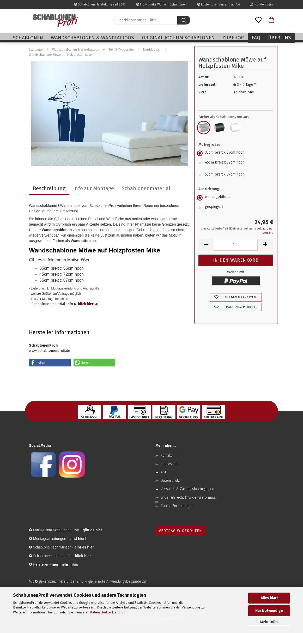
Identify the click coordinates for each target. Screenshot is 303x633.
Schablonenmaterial (146, 188)
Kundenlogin (261, 4)
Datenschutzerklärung (107, 612)
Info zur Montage (93, 188)
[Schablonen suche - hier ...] (183, 20)
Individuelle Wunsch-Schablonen (161, 4)
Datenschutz (170, 480)
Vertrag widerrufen (180, 531)
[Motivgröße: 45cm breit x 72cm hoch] (235, 163)
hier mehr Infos (65, 564)
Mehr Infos (269, 622)
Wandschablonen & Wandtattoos (92, 38)
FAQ (256, 38)
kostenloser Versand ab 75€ (218, 4)
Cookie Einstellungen (177, 506)
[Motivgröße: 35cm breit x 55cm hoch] (235, 153)
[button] (271, 20)
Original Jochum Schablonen (178, 38)
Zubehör (233, 38)
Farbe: (228, 117)
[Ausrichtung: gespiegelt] (235, 207)
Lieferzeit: (207, 84)
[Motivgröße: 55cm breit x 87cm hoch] (235, 175)
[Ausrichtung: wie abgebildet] (235, 197)
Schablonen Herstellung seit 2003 (100, 4)
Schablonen (28, 38)
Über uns (279, 38)
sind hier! (77, 538)
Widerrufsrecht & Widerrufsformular (189, 497)
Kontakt (166, 455)
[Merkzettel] (258, 20)
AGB (164, 472)
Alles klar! (269, 598)
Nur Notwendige (269, 610)
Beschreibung (49, 188)
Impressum (169, 464)
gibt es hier (84, 547)
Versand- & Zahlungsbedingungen (187, 489)
